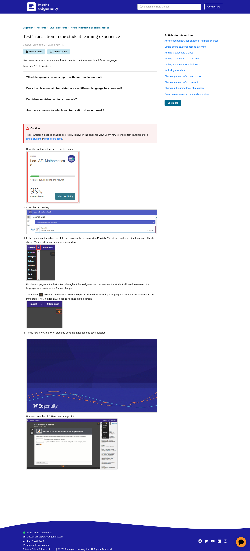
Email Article (58, 51)
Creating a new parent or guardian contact (187, 94)
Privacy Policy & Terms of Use (39, 549)
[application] (241, 542)
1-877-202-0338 (35, 540)
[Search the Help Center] (169, 7)
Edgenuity (28, 28)
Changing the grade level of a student (184, 88)
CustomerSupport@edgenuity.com (45, 536)
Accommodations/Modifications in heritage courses (191, 40)
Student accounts (58, 28)
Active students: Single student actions (90, 28)
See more (172, 102)
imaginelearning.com (38, 545)
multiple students (53, 138)
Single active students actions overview (185, 46)
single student (33, 138)
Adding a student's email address (182, 64)
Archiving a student (175, 70)
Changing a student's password (181, 82)
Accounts (41, 28)
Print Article (34, 51)
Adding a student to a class (179, 52)
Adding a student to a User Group (182, 58)
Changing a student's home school (183, 76)
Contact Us (213, 6)
